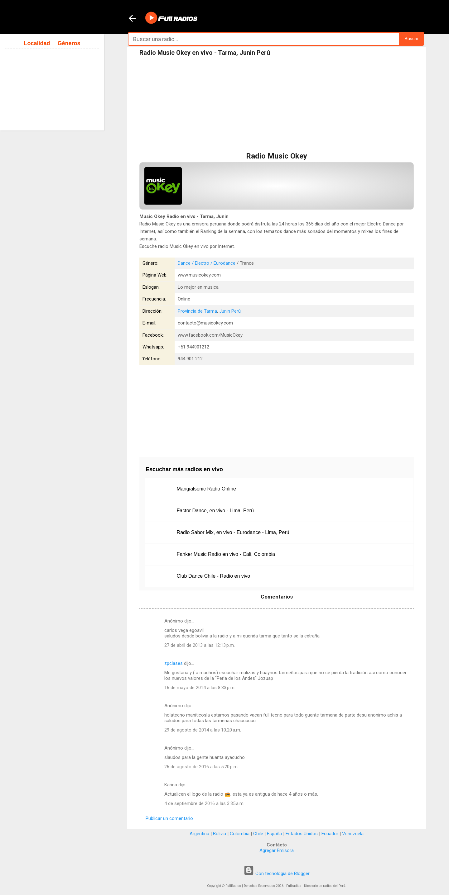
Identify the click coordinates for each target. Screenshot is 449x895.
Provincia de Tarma (197, 311)
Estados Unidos (302, 833)
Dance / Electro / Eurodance (206, 263)
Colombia (239, 833)
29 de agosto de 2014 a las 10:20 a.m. (202, 730)
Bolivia (219, 833)
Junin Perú (230, 311)
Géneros (68, 43)
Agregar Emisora (276, 850)
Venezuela (353, 833)
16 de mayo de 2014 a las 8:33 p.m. (199, 687)
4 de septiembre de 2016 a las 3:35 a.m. (204, 803)
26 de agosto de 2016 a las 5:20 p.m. (201, 767)
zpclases (173, 663)
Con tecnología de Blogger (277, 873)
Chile (258, 833)
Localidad (37, 43)
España (274, 833)
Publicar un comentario (169, 818)
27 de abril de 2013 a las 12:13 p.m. (199, 645)
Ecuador (329, 833)
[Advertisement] (276, 105)
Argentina (199, 833)
